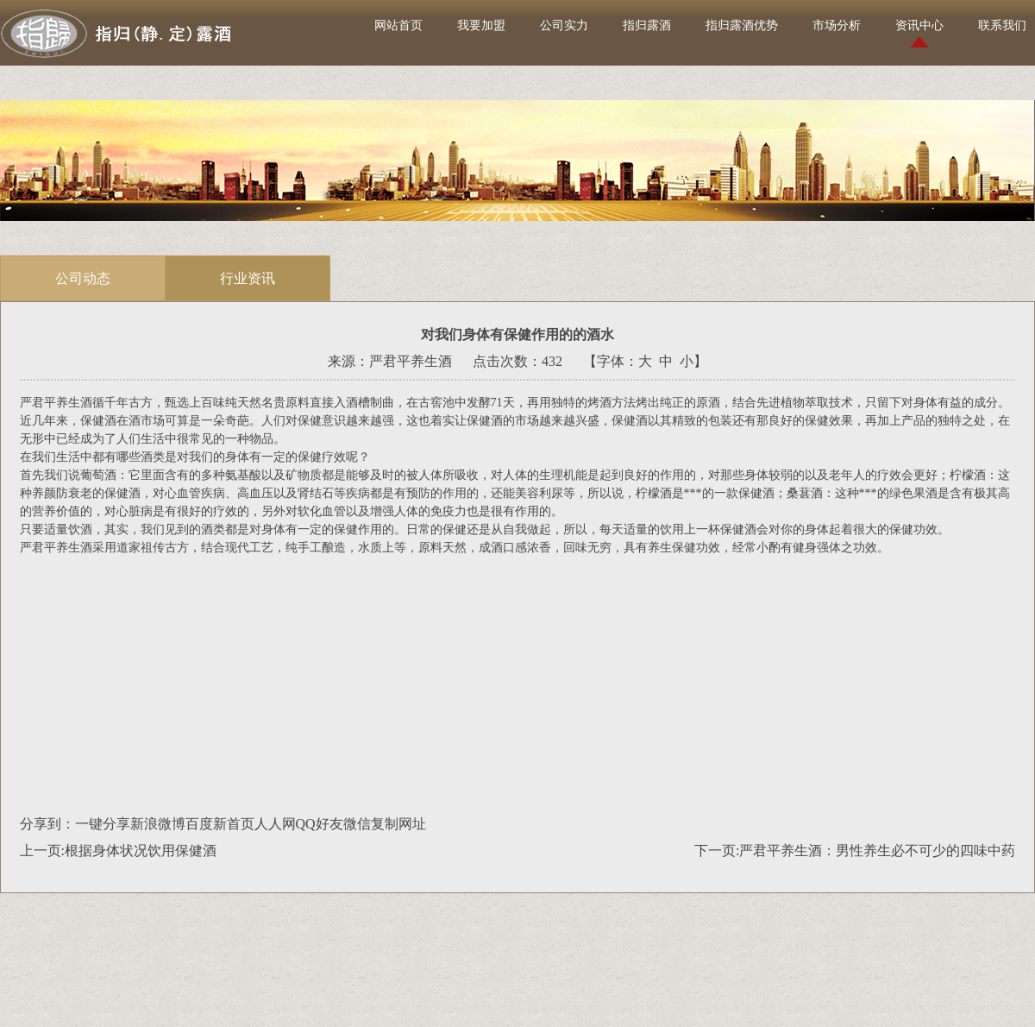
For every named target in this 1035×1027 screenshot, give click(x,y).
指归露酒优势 (742, 25)
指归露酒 (647, 25)
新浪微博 (157, 823)
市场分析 (836, 25)
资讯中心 (919, 25)
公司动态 (82, 278)
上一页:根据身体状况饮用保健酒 (118, 850)
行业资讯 (247, 278)
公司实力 (564, 25)
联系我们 (1002, 25)
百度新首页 (219, 823)
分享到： (47, 823)
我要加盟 (481, 25)
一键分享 (102, 823)
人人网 (275, 823)
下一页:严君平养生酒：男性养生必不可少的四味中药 (854, 850)
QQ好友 (319, 823)
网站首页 (398, 25)
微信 (357, 823)
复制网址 (398, 823)
